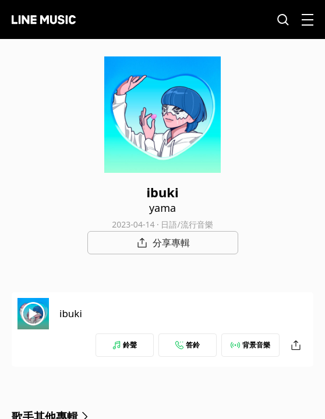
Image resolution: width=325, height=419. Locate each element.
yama (162, 208)
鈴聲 (124, 345)
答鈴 (187, 345)
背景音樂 (250, 345)
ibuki (70, 313)
